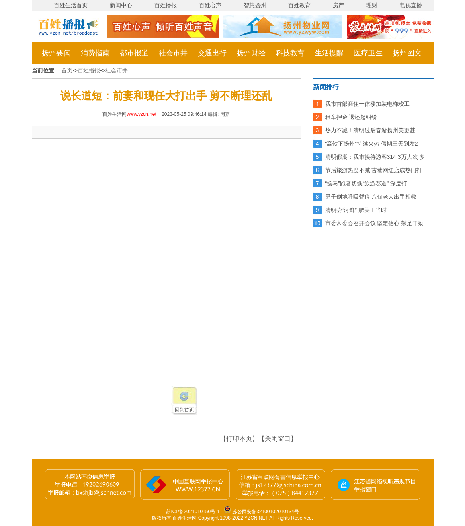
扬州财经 (251, 53)
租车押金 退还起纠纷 (351, 117)
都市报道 (134, 53)
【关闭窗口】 (277, 438)
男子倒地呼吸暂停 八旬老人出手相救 (371, 196)
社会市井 (173, 53)
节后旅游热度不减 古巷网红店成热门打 (373, 170)
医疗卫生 (368, 53)
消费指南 (95, 53)
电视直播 (410, 5)
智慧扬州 (255, 5)
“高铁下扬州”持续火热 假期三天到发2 (371, 143)
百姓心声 (210, 5)
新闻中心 (121, 5)
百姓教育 (299, 5)
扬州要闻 (56, 53)
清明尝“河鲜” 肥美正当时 (356, 210)
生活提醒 (329, 53)
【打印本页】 (239, 438)
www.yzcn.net (141, 114)
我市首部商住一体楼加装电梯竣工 (367, 104)
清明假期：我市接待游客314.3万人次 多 (375, 157)
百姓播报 (165, 5)
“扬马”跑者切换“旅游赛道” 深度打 (366, 183)
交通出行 (212, 53)
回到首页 (184, 410)
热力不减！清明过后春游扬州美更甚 (370, 130)
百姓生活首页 (71, 5)
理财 (371, 5)
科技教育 (290, 53)
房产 (338, 5)
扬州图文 (407, 53)
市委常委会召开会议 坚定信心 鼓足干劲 (374, 223)
